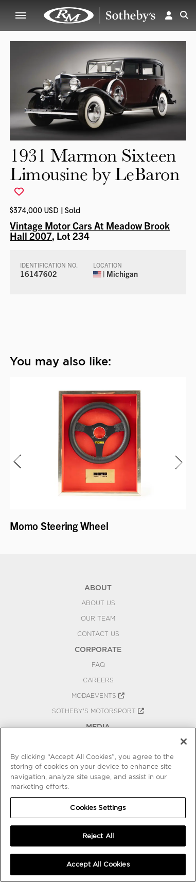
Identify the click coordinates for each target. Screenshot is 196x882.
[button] (168, 15)
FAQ (98, 664)
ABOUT (98, 588)
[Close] (183, 741)
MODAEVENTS (98, 695)
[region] (98, 804)
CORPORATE (98, 649)
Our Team (98, 618)
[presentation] (16, 462)
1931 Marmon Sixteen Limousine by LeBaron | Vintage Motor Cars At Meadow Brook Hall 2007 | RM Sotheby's (100, 15)
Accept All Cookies (97, 864)
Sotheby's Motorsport (98, 711)
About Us (98, 603)
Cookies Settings (98, 808)
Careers (98, 680)
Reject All (98, 836)
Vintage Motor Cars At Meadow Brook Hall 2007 (90, 230)
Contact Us (98, 634)
